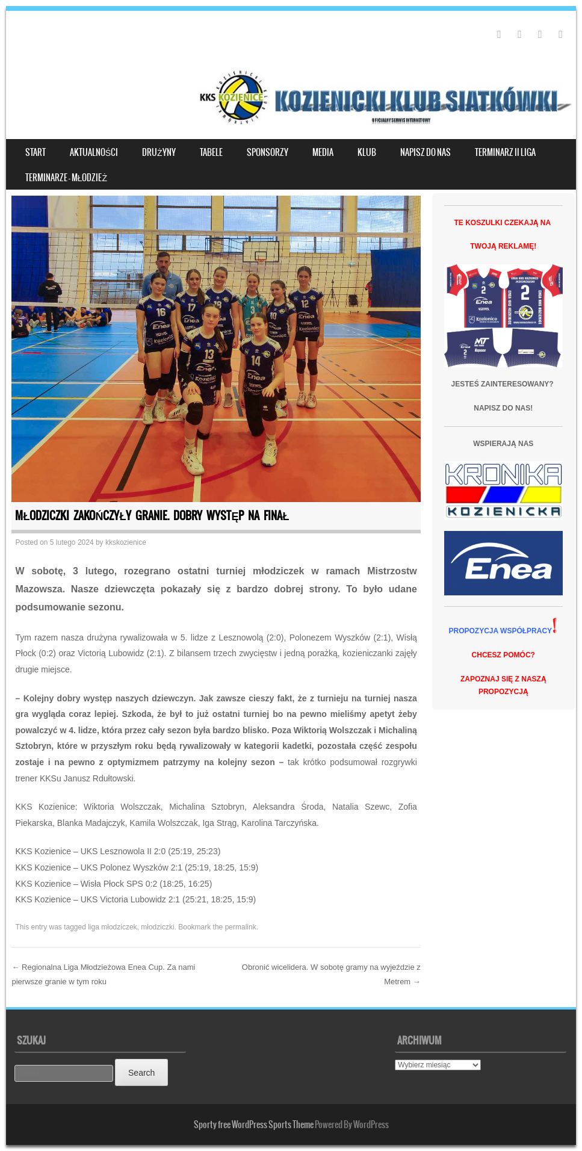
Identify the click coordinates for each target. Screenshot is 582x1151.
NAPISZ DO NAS (425, 152)
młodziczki (157, 927)
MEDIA (322, 152)
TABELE (211, 152)
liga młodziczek (112, 927)
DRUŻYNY (159, 152)
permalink (240, 927)
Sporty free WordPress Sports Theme (254, 1124)
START (35, 152)
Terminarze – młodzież (66, 177)
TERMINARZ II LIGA (505, 152)
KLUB (367, 152)
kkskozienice (125, 542)
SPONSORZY (267, 152)
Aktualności (94, 152)
